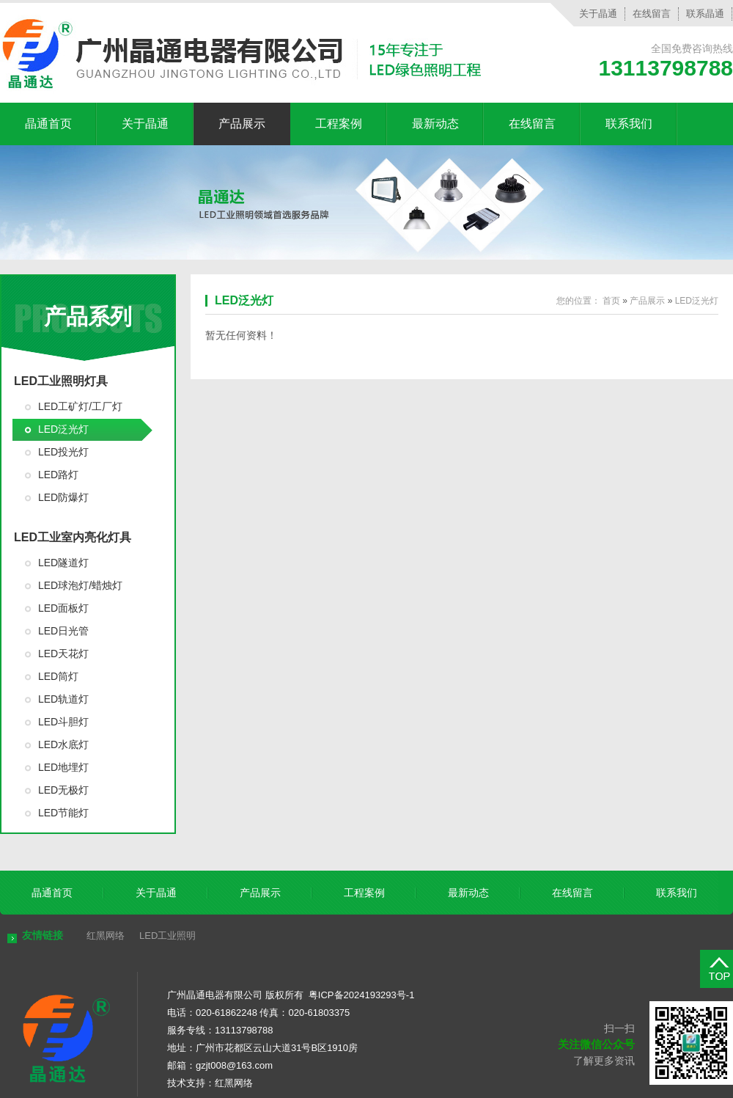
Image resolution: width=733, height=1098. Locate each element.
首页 (611, 301)
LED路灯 (58, 474)
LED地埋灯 (63, 767)
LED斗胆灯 (63, 722)
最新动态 (435, 123)
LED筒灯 (58, 676)
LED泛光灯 (63, 429)
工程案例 (338, 123)
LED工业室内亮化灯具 (72, 537)
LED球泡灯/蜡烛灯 (80, 585)
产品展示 (241, 123)
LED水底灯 (63, 744)
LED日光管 (63, 631)
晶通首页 (48, 123)
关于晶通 (598, 13)
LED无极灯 (63, 790)
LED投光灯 (63, 452)
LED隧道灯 (63, 562)
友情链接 (42, 935)
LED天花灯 (63, 653)
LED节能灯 (63, 813)
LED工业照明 (167, 935)
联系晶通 (705, 13)
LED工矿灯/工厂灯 (80, 406)
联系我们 (628, 123)
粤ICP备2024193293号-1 (362, 994)
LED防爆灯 (63, 497)
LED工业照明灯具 (61, 381)
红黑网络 (105, 935)
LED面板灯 (63, 608)
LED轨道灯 (63, 699)
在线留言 (652, 13)
